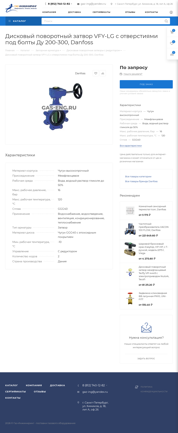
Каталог (11, 385)
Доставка (57, 385)
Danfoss (80, 73)
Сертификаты (15, 391)
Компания (34, 385)
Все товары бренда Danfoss (141, 181)
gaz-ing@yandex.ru (93, 3)
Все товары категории (138, 176)
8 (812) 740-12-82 (59, 3)
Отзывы (40, 391)
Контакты (12, 397)
